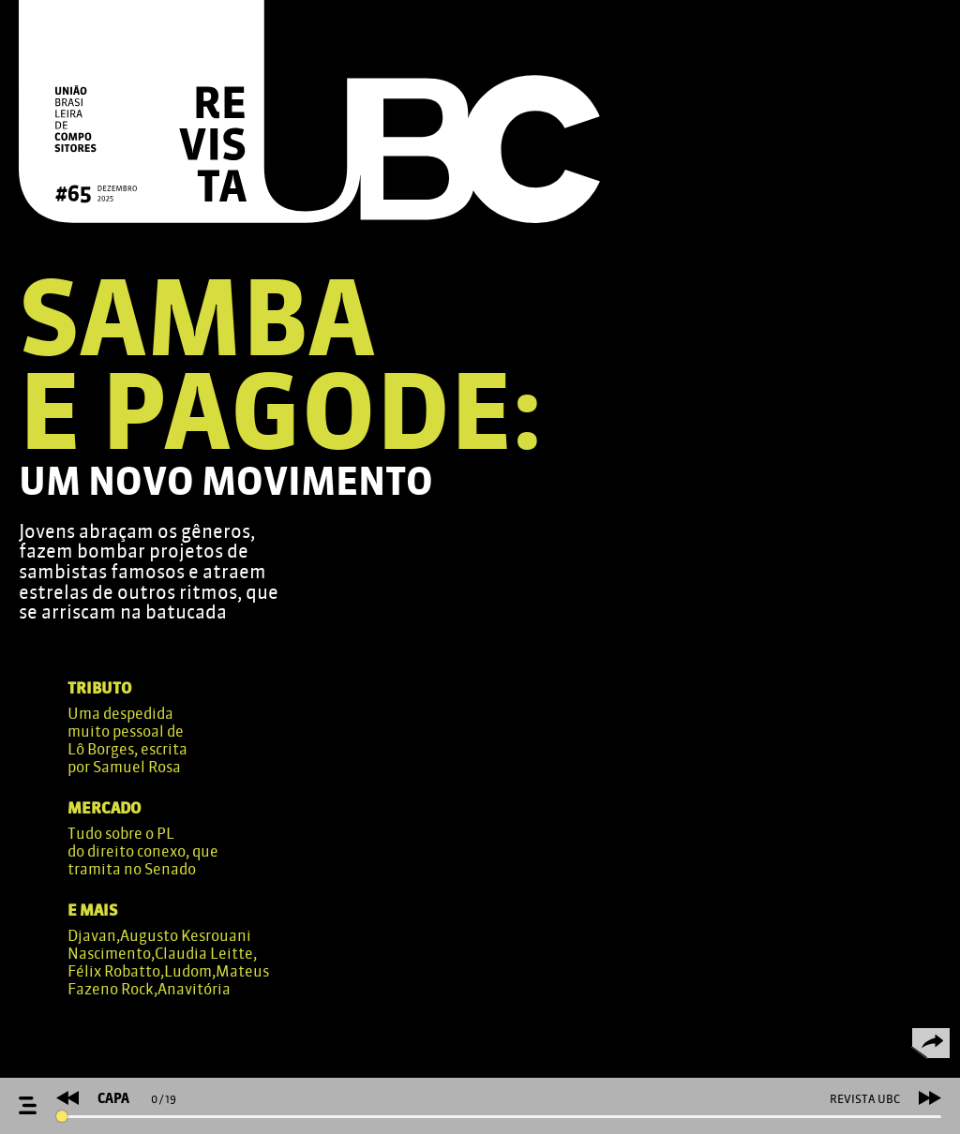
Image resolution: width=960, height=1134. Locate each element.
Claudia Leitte (204, 953)
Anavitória (194, 989)
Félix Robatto (114, 971)
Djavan (92, 936)
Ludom (188, 971)
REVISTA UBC (865, 1099)
